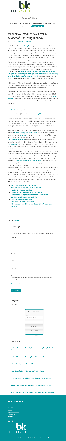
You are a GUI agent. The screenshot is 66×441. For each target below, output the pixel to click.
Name (13, 253)
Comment (14, 237)
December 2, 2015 (36, 114)
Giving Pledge (12, 144)
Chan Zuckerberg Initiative (16, 140)
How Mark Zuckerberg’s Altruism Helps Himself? (26, 188)
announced (23, 135)
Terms (33, 335)
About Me (10, 405)
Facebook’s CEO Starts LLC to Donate (22, 202)
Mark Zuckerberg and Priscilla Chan (25, 133)
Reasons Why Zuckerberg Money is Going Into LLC (26, 192)
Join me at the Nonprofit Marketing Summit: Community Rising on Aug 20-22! (32, 349)
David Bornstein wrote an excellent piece (28, 160)
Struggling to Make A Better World (21, 199)
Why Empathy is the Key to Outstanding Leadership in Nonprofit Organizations (33, 392)
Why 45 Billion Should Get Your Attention (23, 185)
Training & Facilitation (13, 414)
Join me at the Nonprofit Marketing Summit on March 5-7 (27, 357)
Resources (10, 416)
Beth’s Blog (10, 410)
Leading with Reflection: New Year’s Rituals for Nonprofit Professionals (31, 385)
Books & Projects (12, 408)
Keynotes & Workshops (13, 412)
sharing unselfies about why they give (27, 76)
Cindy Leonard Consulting (45, 437)
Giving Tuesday (28, 46)
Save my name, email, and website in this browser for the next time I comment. (32, 279)
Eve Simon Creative (27, 437)
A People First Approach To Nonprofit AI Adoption (25, 364)
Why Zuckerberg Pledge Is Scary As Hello (24, 197)
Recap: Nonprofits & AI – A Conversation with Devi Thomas (27, 371)
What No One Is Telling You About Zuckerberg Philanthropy (29, 195)
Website (13, 268)
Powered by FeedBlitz (34, 333)
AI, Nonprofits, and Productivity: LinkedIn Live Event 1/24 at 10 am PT (31, 378)
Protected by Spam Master (19, 284)
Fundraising (16, 220)
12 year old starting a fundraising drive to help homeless (37, 71)
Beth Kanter (33, 6)
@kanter (13, 110)
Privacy (38, 335)
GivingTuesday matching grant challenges (21, 74)
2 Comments (28, 41)
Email (13, 260)
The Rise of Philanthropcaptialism (21, 190)
